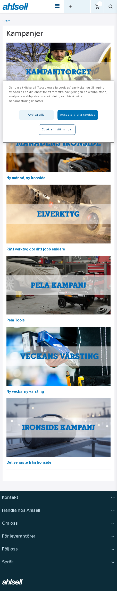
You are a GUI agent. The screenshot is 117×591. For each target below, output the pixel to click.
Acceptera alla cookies (78, 114)
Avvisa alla (36, 114)
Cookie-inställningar (57, 129)
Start (6, 21)
